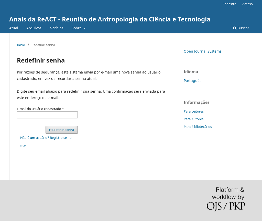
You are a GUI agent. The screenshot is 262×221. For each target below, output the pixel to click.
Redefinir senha (61, 130)
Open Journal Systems (203, 51)
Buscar (241, 28)
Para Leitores (194, 111)
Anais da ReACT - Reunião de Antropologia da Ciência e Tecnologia (110, 19)
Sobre (77, 28)
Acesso (247, 4)
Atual (13, 28)
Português (192, 80)
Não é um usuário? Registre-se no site (46, 141)
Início (21, 45)
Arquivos (33, 28)
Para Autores (193, 119)
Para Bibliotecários (198, 126)
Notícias (56, 28)
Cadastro (229, 4)
